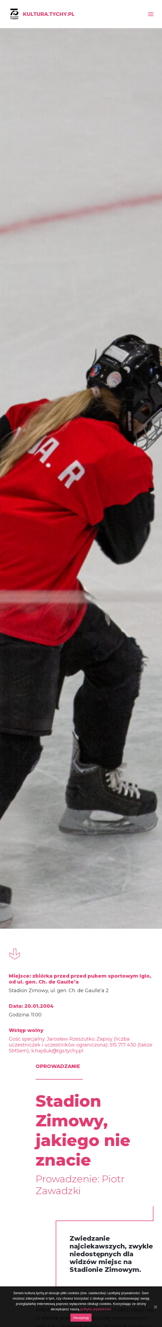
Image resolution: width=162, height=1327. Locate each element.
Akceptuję (81, 1318)
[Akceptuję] (155, 1307)
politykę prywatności (95, 1309)
